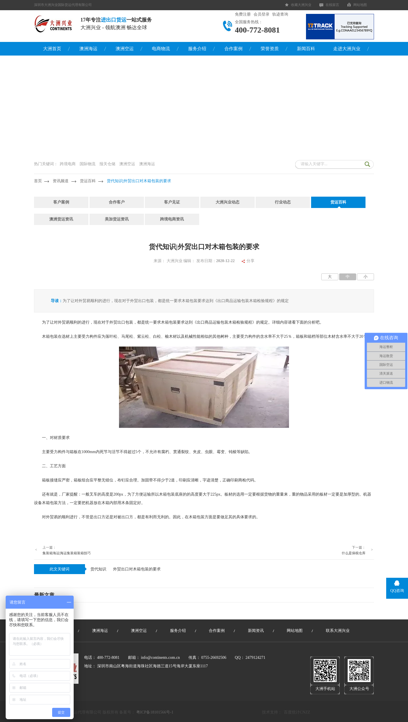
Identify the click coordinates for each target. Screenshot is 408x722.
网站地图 (360, 5)
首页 (38, 181)
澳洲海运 (88, 48)
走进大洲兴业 (346, 48)
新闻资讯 (256, 630)
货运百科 (88, 181)
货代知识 (98, 569)
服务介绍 (197, 48)
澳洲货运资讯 (61, 219)
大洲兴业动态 (227, 202)
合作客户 (117, 202)
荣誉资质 (270, 48)
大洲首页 (52, 48)
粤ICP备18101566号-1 (154, 712)
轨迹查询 (280, 14)
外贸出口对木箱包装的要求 (137, 569)
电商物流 (161, 48)
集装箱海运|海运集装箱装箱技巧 (66, 553)
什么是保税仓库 (354, 553)
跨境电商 (68, 164)
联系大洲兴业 (338, 630)
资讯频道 (61, 181)
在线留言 (332, 5)
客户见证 (172, 202)
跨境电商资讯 (172, 219)
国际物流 (87, 164)
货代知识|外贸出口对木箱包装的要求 (139, 181)
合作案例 (233, 48)
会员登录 (261, 14)
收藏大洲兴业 (301, 5)
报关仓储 (107, 164)
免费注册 (243, 14)
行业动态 (283, 202)
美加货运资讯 (117, 219)
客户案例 (61, 202)
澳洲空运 (125, 48)
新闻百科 (306, 48)
